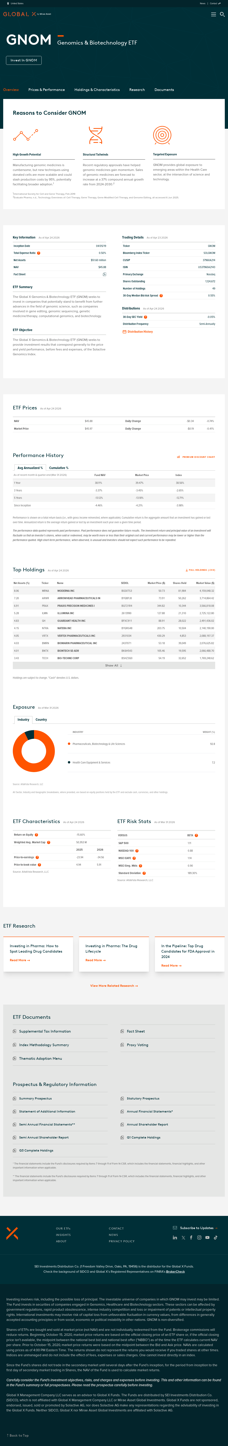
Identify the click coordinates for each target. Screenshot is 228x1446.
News (202, 3)
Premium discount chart (196, 457)
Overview (11, 90)
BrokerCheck (175, 1272)
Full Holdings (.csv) (202, 570)
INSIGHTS (63, 1235)
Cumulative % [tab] (58, 468)
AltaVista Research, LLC (32, 784)
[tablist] (114, 468)
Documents (164, 90)
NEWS (113, 1235)
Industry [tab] (23, 719)
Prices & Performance (46, 90)
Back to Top (19, 1435)
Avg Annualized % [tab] (30, 468)
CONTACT (116, 1228)
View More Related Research (112, 986)
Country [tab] (41, 719)
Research (137, 90)
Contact (213, 3)
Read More (18, 960)
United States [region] (17, 3)
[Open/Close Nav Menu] (213, 14)
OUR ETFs (63, 1228)
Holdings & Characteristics (97, 90)
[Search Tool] (222, 14)
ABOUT (61, 1241)
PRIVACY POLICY (122, 1241)
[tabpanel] (114, 489)
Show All (115, 666)
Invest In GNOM (24, 60)
